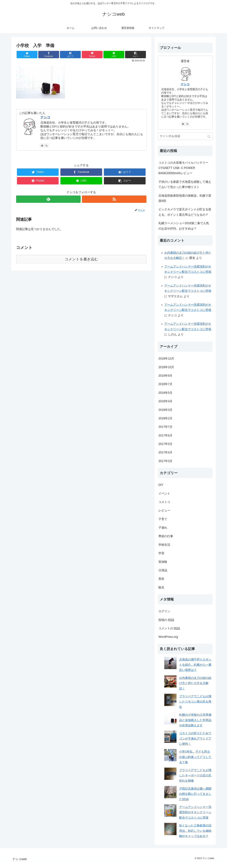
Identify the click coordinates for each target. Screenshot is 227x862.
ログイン (164, 611)
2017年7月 (165, 426)
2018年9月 (165, 375)
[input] (185, 136)
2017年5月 (165, 444)
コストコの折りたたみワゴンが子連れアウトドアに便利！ (195, 738)
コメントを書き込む (81, 259)
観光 (161, 587)
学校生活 (164, 544)
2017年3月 (165, 461)
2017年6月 (165, 435)
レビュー (164, 510)
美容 (161, 578)
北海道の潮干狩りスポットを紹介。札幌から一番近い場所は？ (195, 665)
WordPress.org (168, 636)
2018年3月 (165, 410)
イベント (164, 493)
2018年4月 (165, 401)
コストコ (164, 502)
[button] (209, 137)
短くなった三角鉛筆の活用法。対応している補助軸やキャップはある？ (195, 831)
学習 (161, 553)
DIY (160, 485)
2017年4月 (165, 452)
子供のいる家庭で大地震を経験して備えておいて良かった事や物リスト (184, 184)
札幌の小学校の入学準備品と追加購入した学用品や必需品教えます (195, 720)
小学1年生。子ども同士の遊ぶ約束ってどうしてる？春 (195, 757)
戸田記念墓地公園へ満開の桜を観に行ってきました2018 (195, 794)
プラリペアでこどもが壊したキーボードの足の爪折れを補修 (195, 775)
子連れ (162, 527)
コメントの (169, 628)
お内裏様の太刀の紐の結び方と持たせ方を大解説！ (195, 683)
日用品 (162, 570)
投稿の (166, 620)
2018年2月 (165, 418)
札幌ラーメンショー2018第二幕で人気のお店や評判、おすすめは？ (183, 226)
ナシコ (45, 117)
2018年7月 (165, 384)
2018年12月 (166, 358)
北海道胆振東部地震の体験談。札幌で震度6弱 (184, 198)
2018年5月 (165, 392)
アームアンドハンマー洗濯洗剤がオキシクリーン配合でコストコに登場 (195, 812)
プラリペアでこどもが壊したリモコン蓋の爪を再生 (195, 702)
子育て (162, 519)
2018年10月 (166, 367)
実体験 (162, 561)
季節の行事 (165, 536)
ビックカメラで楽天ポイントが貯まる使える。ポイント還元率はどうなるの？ (184, 212)
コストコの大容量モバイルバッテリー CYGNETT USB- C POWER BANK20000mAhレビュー (183, 168)
